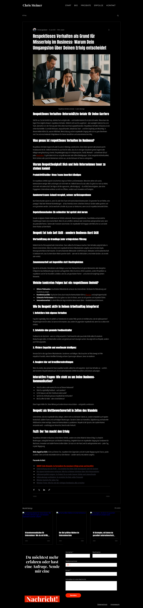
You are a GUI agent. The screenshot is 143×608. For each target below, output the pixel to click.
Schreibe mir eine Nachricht (76, 579)
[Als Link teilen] (49, 490)
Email (68, 570)
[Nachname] (104, 556)
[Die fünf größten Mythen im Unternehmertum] (71, 520)
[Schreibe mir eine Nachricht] (91, 586)
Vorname (69, 552)
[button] (118, 15)
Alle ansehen (118, 508)
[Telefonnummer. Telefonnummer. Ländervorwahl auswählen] (69, 565)
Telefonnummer (71, 561)
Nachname (96, 552)
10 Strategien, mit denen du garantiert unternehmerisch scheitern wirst (103, 534)
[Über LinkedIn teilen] (44, 490)
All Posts (24, 15)
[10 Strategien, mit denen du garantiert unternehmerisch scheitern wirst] (105, 520)
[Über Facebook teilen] (34, 490)
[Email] (91, 574)
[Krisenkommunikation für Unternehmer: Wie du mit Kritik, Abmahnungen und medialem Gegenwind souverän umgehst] (38, 520)
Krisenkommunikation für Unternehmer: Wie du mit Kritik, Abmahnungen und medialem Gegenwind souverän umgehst (36, 534)
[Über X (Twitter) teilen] (39, 490)
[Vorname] (77, 556)
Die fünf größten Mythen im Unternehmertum (69, 534)
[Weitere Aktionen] (109, 29)
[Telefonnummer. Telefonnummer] (93, 565)
